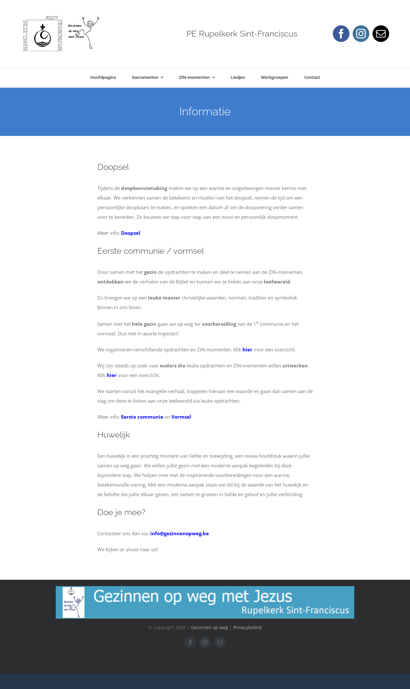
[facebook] (341, 33)
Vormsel (181, 417)
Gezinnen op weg (209, 627)
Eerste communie (142, 417)
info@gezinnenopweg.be (179, 533)
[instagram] (361, 33)
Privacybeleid (247, 627)
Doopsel (130, 233)
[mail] (381, 33)
